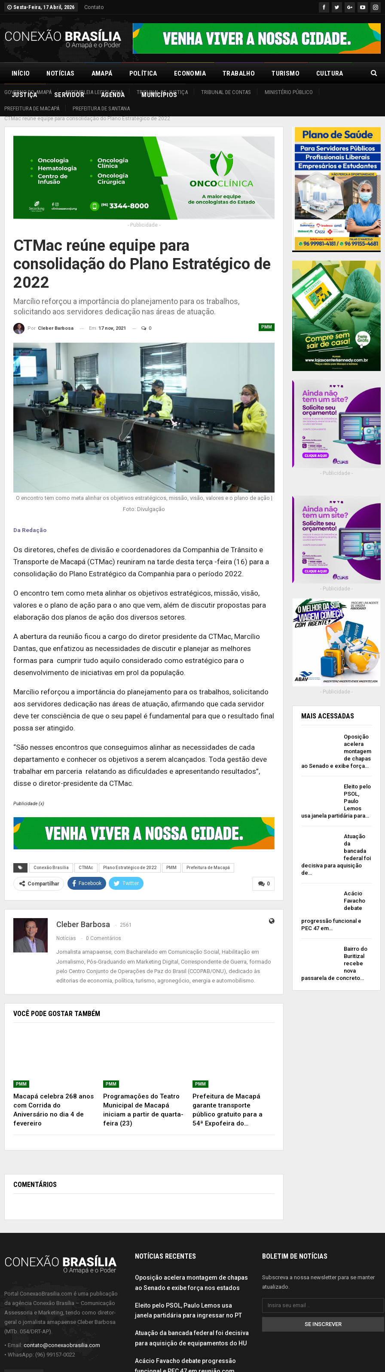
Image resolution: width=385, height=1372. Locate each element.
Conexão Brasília (51, 858)
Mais (324, 73)
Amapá (102, 73)
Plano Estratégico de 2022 (129, 858)
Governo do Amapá (28, 92)
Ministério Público (289, 92)
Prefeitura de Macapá (31, 108)
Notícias (60, 73)
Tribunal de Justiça (162, 92)
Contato (94, 7)
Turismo (285, 73)
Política (143, 73)
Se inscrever (323, 1314)
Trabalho (239, 73)
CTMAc (86, 858)
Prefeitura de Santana (101, 108)
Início (21, 73)
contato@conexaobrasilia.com (62, 1335)
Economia (190, 73)
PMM (266, 317)
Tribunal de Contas (226, 92)
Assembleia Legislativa (94, 92)
